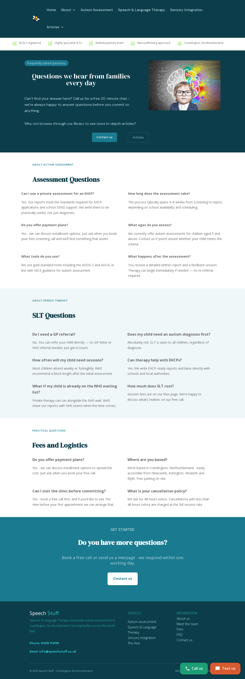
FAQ (180, 634)
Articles (53, 27)
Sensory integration (142, 638)
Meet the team (187, 624)
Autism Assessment (97, 10)
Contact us (104, 137)
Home (51, 10)
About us (183, 618)
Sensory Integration (186, 10)
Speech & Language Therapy (141, 10)
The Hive (134, 643)
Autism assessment (142, 622)
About (66, 10)
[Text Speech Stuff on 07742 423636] (225, 668)
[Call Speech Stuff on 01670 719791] (194, 668)
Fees (180, 629)
